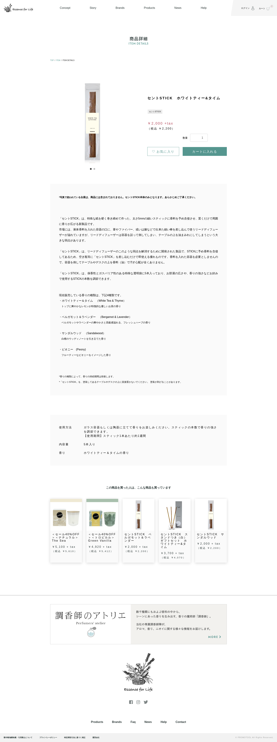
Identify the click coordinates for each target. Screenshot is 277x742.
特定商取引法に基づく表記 (74, 737)
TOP (52, 60)
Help (164, 721)
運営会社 (95, 737)
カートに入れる (204, 151)
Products (97, 721)
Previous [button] (51, 122)
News (148, 721)
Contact (181, 721)
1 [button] (91, 169)
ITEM (58, 60)
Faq (133, 721)
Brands (117, 721)
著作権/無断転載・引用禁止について (18, 737)
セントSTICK (155, 112)
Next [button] (134, 122)
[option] (92, 121)
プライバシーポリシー (48, 737)
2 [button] (94, 169)
